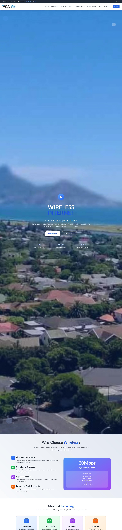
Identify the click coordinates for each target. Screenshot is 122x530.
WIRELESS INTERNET (67, 6)
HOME (47, 6)
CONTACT (107, 6)
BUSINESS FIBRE (91, 6)
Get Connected (69, 234)
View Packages (52, 233)
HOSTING (54, 6)
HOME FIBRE (80, 6)
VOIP (100, 6)
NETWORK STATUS (31, 1)
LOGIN (116, 6)
